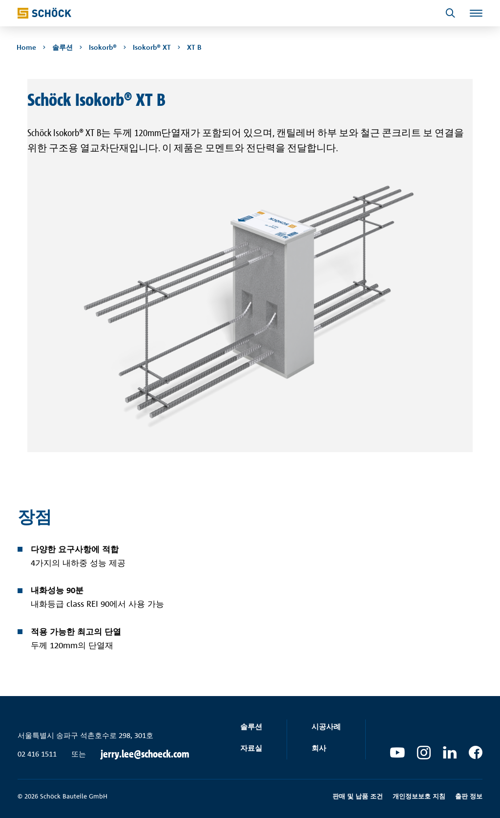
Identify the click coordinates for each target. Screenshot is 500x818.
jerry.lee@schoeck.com (145, 754)
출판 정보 (468, 796)
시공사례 (326, 726)
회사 (319, 748)
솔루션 (251, 726)
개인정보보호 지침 (419, 796)
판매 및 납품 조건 (358, 796)
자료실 (251, 748)
